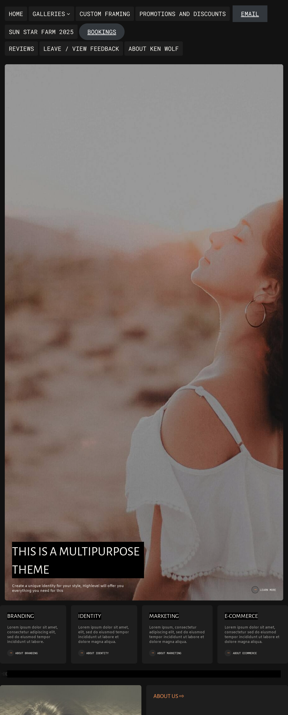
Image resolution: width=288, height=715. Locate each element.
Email (250, 14)
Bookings (101, 32)
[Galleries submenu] (51, 14)
